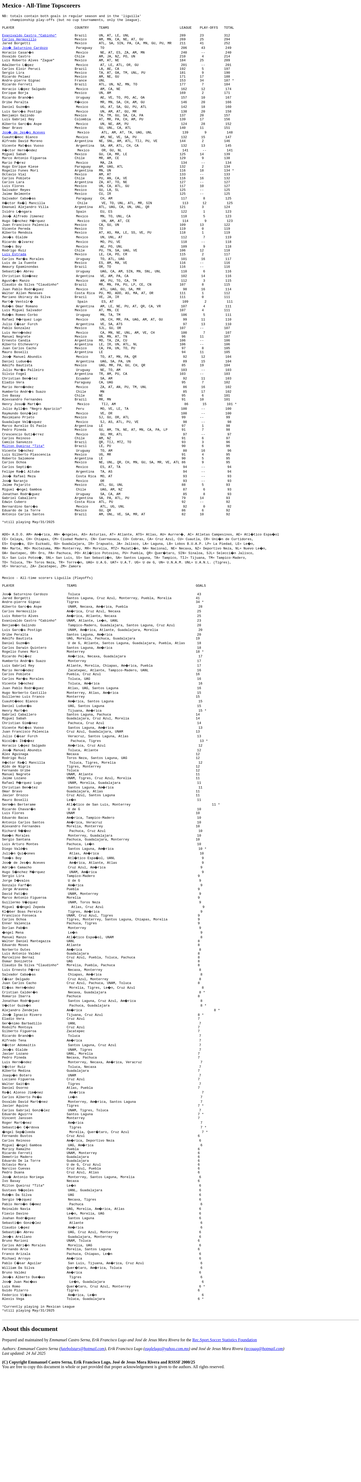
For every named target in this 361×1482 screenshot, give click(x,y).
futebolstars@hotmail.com (82, 1457)
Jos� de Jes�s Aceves (24, 147)
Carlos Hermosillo (19, 44)
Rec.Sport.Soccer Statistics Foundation (224, 1448)
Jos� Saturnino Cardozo (25, 53)
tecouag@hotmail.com (264, 1457)
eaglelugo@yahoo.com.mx (167, 1457)
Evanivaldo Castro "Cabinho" (29, 40)
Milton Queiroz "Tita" (23, 491)
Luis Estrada (14, 282)
